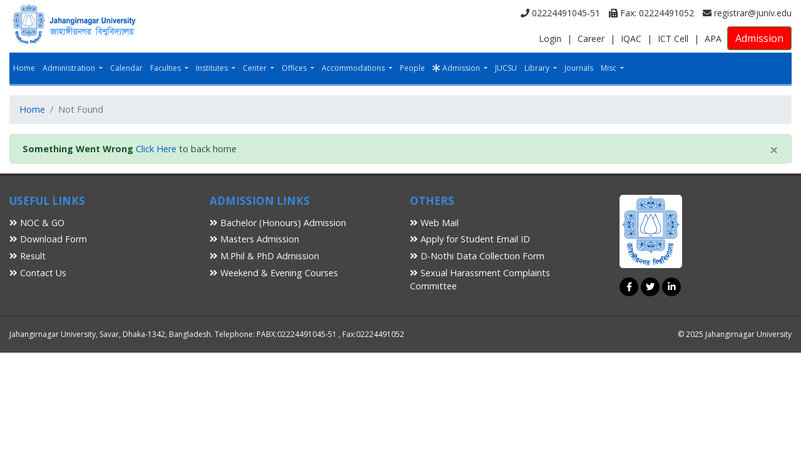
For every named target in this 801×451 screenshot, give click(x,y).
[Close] (774, 150)
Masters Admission (254, 239)
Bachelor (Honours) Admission (278, 223)
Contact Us (37, 273)
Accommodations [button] (354, 68)
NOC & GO (36, 223)
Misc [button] (609, 68)
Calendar (126, 68)
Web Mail (434, 223)
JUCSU (506, 68)
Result (27, 256)
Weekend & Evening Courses (274, 273)
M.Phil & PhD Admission (264, 256)
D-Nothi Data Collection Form (477, 256)
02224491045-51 (560, 13)
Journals (578, 68)
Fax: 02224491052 (651, 13)
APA (713, 38)
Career (591, 38)
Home (24, 68)
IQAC (631, 38)
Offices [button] (295, 68)
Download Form (48, 239)
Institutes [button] (213, 68)
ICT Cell (673, 38)
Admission (759, 38)
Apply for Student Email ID (470, 239)
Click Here (156, 149)
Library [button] (537, 68)
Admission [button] (457, 68)
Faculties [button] (166, 68)
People (412, 68)
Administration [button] (70, 68)
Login (550, 38)
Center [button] (255, 68)
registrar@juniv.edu (747, 13)
